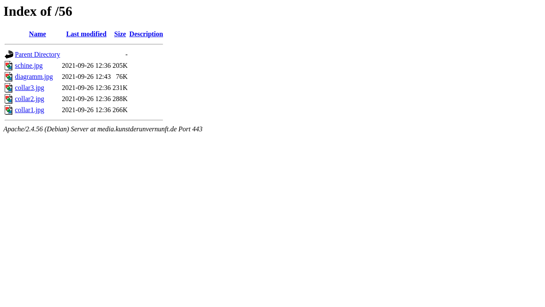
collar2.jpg (29, 98)
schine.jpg (29, 65)
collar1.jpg (29, 109)
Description (146, 34)
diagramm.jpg (34, 76)
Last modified (86, 34)
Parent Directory (37, 54)
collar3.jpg (29, 87)
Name (37, 34)
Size (120, 34)
